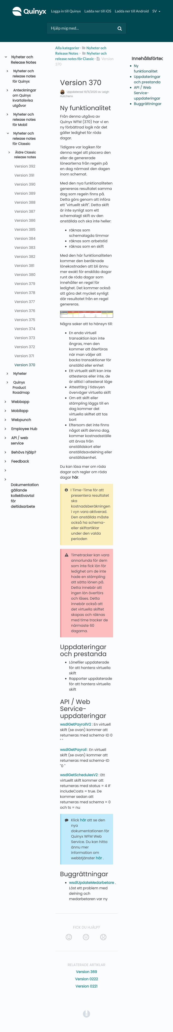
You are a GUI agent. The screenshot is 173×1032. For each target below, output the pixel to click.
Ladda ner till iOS (97, 11)
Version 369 (86, 971)
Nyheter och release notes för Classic (24, 138)
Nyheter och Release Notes (23, 59)
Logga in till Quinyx (66, 11)
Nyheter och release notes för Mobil (24, 119)
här (75, 477)
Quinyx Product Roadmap (21, 387)
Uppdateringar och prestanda (147, 79)
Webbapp (20, 401)
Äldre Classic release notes (25, 155)
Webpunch (21, 419)
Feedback (20, 461)
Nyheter (20, 373)
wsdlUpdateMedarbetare (92, 882)
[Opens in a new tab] (86, 1013)
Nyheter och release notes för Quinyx (24, 76)
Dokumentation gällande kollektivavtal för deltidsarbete (25, 495)
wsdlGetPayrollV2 (76, 724)
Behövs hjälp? (23, 452)
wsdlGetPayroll (74, 749)
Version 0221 (86, 986)
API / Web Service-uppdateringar (147, 93)
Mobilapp (19, 410)
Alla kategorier (67, 48)
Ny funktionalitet (145, 68)
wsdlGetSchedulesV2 (79, 775)
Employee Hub (24, 428)
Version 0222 (86, 979)
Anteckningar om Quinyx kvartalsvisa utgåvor (24, 98)
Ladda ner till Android (132, 11)
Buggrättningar (148, 103)
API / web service (19, 440)
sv (154, 11)
